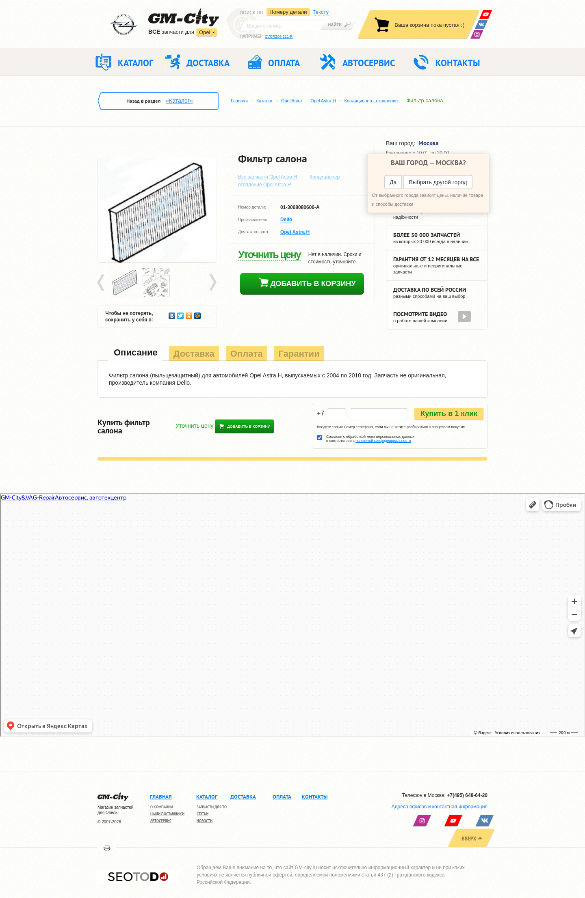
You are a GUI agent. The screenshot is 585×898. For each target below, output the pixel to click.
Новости (204, 820)
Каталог (264, 100)
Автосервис (160, 820)
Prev (102, 283)
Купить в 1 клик (448, 413)
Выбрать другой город (438, 182)
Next (212, 283)
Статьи (202, 814)
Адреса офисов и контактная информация (440, 807)
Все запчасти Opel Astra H (267, 177)
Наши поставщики (167, 814)
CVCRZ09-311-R (279, 36)
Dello (286, 220)
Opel (204, 32)
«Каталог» (179, 100)
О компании (161, 807)
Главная (239, 100)
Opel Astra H (323, 100)
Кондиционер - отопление (371, 100)
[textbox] (282, 25)
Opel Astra (291, 100)
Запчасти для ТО (212, 807)
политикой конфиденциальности (383, 441)
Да (393, 182)
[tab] (135, 353)
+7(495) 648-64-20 (467, 795)
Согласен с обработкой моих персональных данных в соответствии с (370, 439)
